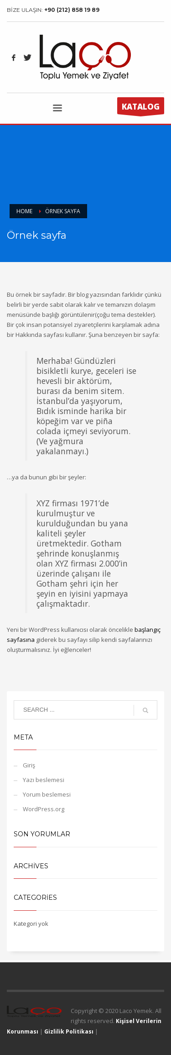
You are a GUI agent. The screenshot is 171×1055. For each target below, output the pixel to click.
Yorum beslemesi (47, 794)
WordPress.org (43, 809)
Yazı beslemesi (43, 780)
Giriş (29, 765)
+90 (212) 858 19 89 (71, 9)
